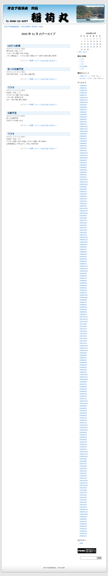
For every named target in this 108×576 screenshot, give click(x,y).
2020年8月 (83, 247)
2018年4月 (83, 309)
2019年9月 (83, 273)
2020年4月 (83, 256)
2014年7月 (83, 411)
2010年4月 (83, 529)
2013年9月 (83, 432)
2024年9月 (83, 134)
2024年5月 (83, 143)
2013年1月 (83, 449)
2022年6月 (83, 194)
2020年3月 (83, 259)
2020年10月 (84, 242)
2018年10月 (84, 297)
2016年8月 (83, 355)
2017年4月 (83, 336)
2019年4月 (83, 285)
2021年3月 (83, 230)
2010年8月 (83, 519)
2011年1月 (83, 507)
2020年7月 (83, 249)
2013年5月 (83, 439)
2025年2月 (83, 122)
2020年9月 (83, 244)
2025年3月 (83, 119)
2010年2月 (83, 533)
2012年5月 (83, 468)
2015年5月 (83, 389)
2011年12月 (84, 480)
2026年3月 (83, 90)
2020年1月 (83, 264)
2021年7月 (83, 220)
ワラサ (11, 87)
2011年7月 (83, 492)
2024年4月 (83, 146)
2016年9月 (83, 353)
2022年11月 (84, 182)
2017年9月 (83, 324)
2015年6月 (83, 386)
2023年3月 (83, 172)
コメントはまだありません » (45, 61)
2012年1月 (83, 478)
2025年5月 (83, 114)
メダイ (82, 59)
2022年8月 (83, 189)
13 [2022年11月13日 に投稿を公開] (100, 41)
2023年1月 (83, 177)
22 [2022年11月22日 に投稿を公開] (85, 47)
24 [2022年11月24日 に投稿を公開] (91, 47)
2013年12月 (84, 425)
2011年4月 (83, 500)
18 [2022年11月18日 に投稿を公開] (94, 44)
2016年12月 (84, 346)
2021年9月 (83, 215)
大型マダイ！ (84, 76)
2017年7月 (83, 329)
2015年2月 (83, 396)
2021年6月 (83, 223)
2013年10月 (84, 430)
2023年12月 (84, 153)
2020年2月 (83, 261)
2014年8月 (83, 408)
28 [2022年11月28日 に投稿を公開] (81, 49)
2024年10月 (84, 131)
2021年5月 (83, 225)
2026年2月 (83, 93)
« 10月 (79, 52)
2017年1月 (83, 343)
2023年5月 (83, 167)
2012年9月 (83, 459)
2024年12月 (84, 126)
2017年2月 (83, 341)
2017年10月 (84, 321)
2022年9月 (83, 187)
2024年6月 (83, 141)
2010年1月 (83, 536)
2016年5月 (83, 362)
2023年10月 (84, 158)
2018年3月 (83, 312)
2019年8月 (83, 276)
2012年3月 (83, 473)
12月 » (85, 52)
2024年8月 (83, 136)
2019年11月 (84, 268)
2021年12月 (84, 208)
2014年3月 (83, 420)
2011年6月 (83, 495)
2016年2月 (83, 370)
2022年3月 (83, 201)
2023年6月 (83, 165)
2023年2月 (83, 175)
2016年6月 (83, 360)
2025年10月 (84, 102)
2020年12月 (84, 237)
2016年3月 (83, 367)
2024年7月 (83, 138)
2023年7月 (83, 162)
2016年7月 (83, 358)
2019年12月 (84, 266)
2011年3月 (83, 502)
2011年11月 (84, 483)
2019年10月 (84, 271)
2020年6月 (83, 252)
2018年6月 (83, 305)
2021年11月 (84, 211)
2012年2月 (83, 476)
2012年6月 (83, 466)
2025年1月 (83, 124)
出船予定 (12, 113)
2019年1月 (83, 293)
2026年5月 (83, 85)
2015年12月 (84, 374)
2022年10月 (84, 184)
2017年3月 (83, 338)
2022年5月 (83, 196)
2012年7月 (83, 464)
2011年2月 (83, 504)
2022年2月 (83, 203)
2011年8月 (83, 490)
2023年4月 (83, 170)
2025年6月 (83, 112)
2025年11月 (84, 100)
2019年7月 (83, 278)
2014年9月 (83, 406)
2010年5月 (83, 526)
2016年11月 (84, 348)
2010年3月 (83, 531)
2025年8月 (83, 107)
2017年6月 (83, 331)
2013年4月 (83, 442)
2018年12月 (84, 295)
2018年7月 (83, 302)
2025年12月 (84, 97)
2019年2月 (83, 290)
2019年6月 (83, 280)
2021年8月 (83, 218)
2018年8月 (83, 300)
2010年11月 (84, 512)
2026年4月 (83, 88)
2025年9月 (83, 105)
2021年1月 (83, 235)
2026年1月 (83, 95)
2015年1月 (83, 398)
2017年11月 (84, 319)
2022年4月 (83, 199)
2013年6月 (83, 437)
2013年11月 (84, 427)
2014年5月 (83, 415)
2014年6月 (83, 413)
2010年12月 (84, 509)
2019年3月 (83, 288)
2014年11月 (84, 403)
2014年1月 (83, 423)
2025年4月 (83, 117)
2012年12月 (84, 451)
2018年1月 (83, 314)
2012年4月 (83, 471)
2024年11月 (84, 129)
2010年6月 (83, 524)
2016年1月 (83, 372)
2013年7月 (83, 435)
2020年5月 (83, 254)
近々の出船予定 (15, 69)
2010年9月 (83, 516)
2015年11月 (84, 377)
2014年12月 (84, 401)
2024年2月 (83, 150)
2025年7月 (83, 109)
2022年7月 (83, 191)
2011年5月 (83, 497)
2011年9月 (83, 488)
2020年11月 (84, 240)
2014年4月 (83, 418)
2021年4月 (83, 228)
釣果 (31, 61)
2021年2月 (83, 232)
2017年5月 (83, 333)
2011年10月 (84, 485)
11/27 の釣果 (14, 46)
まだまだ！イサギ (85, 78)
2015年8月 (83, 382)
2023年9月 (83, 160)
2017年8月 (83, 326)
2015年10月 (84, 379)
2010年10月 (84, 514)
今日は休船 (83, 66)
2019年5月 (83, 283)
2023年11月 (84, 155)
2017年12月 (84, 317)
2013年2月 (83, 447)
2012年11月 (84, 454)
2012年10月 (84, 456)
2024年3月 (83, 148)
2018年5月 (83, 307)
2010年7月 (83, 521)
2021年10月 (84, 213)
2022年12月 (84, 179)
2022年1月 (83, 206)
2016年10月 (84, 350)
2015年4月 (83, 391)
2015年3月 (83, 394)
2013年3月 (83, 444)
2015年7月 (83, 384)
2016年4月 (83, 365)
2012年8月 (83, 461)
